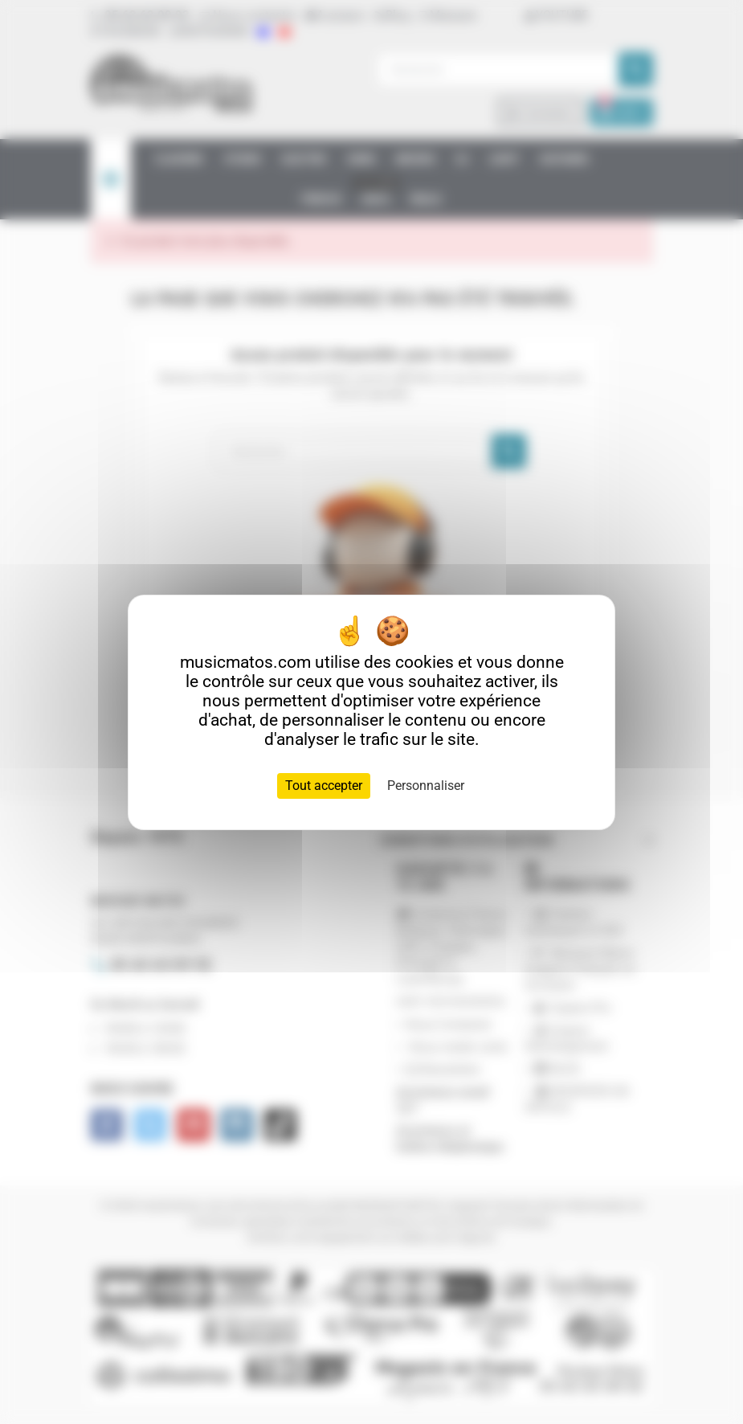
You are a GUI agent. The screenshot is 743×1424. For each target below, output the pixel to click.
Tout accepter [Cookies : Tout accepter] (323, 785)
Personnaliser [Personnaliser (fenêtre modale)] (425, 785)
